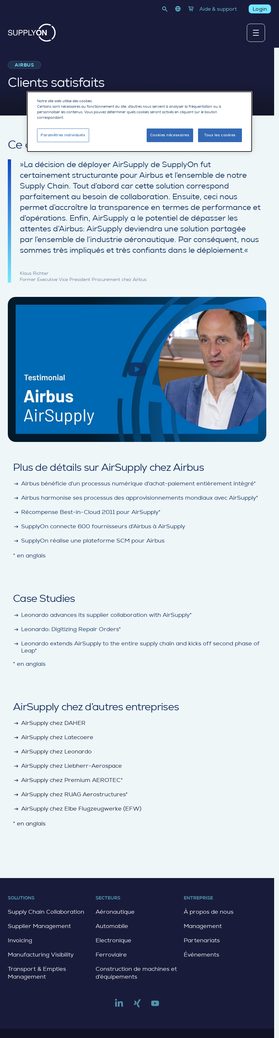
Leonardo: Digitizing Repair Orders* (67, 629)
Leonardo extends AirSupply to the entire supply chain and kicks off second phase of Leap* (136, 647)
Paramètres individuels (63, 134)
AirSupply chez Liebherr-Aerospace (67, 766)
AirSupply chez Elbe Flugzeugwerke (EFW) (77, 808)
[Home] (32, 33)
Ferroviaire (111, 954)
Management (203, 926)
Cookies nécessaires (170, 134)
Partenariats (202, 940)
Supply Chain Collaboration (46, 912)
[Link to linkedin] (119, 1006)
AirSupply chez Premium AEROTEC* (68, 780)
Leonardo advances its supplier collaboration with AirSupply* (102, 615)
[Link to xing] (137, 1006)
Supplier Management (39, 926)
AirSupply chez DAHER (49, 723)
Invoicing (20, 940)
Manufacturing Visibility (40, 954)
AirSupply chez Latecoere (53, 737)
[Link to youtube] (155, 1006)
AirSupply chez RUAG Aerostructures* (70, 794)
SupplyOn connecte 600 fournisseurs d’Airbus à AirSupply (99, 526)
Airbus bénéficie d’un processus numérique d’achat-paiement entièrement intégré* (134, 483)
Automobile (112, 926)
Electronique (113, 940)
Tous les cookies (220, 134)
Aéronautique (115, 912)
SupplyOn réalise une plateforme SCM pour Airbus (89, 540)
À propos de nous (208, 912)
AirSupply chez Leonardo (52, 751)
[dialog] (139, 120)
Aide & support (218, 9)
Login (260, 9)
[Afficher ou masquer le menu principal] (256, 33)
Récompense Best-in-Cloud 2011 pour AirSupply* (87, 512)
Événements (201, 954)
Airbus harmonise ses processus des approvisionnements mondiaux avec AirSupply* (135, 498)
